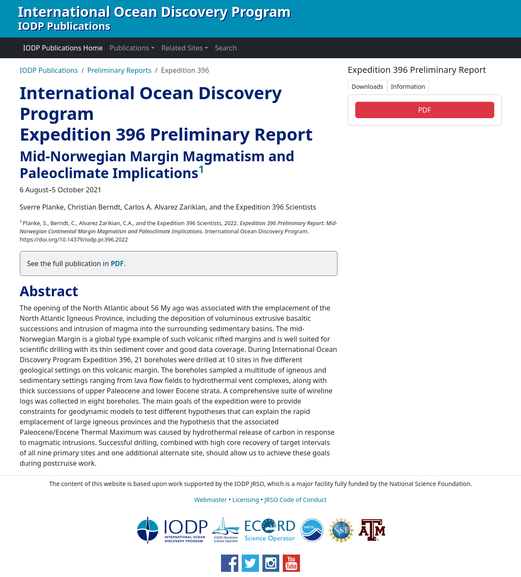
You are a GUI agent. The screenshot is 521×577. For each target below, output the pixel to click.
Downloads (367, 86)
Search (226, 48)
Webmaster (210, 499)
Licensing (245, 499)
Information (408, 86)
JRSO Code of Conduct (296, 499)
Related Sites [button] (182, 48)
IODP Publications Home (63, 48)
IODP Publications (49, 70)
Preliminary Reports (119, 70)
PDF (424, 110)
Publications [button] (129, 48)
